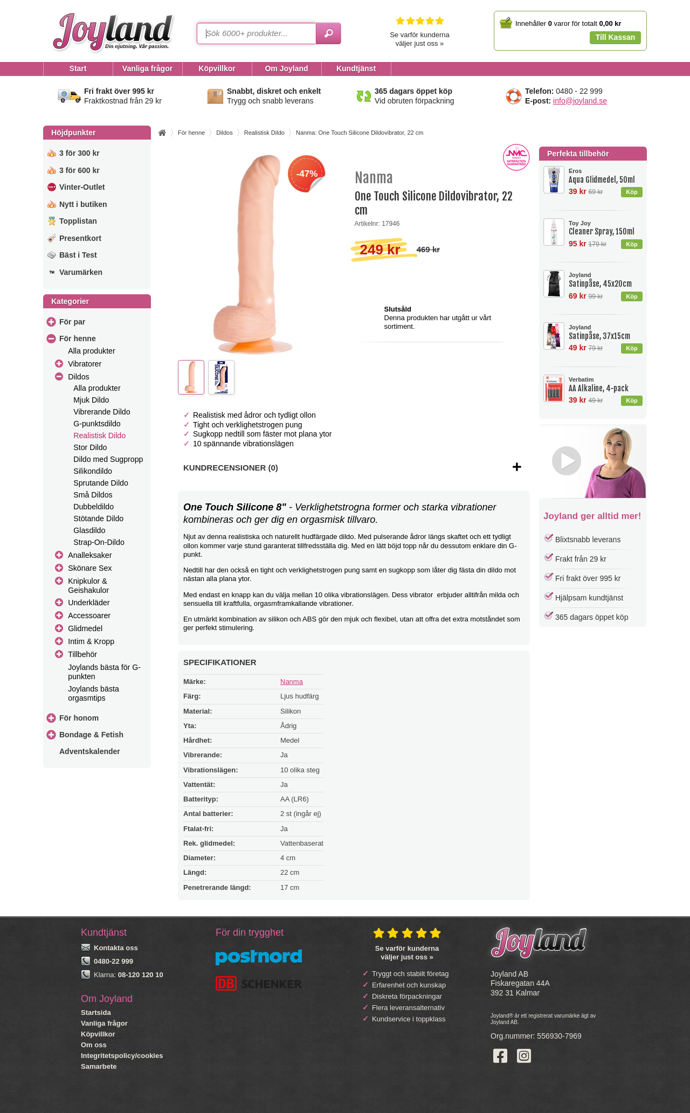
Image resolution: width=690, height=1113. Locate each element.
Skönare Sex (90, 568)
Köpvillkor (98, 1034)
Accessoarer (89, 615)
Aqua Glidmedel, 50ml (605, 176)
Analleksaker (90, 555)
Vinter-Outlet (82, 187)
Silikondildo (92, 471)
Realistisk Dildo (99, 435)
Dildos (78, 376)
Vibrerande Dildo (101, 411)
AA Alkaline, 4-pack (605, 384)
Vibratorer (84, 364)
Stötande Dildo (98, 518)
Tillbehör (82, 654)
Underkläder (88, 602)
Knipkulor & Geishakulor (88, 585)
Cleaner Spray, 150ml (605, 228)
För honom (79, 718)
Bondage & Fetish (91, 734)
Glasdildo (89, 530)
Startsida (96, 1012)
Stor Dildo (90, 447)
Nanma (291, 682)
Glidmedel (85, 628)
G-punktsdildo (96, 423)
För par (72, 321)
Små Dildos (92, 494)
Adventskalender (89, 751)
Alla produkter (91, 351)
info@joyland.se (580, 100)
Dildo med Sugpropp (108, 459)
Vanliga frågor (104, 1023)
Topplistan (78, 221)
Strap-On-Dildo (99, 542)
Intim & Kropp (91, 641)
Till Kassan (616, 37)
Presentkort (80, 238)
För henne (77, 338)
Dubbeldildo (93, 506)
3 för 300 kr (79, 153)
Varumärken (80, 272)
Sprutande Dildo (100, 483)
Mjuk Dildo (91, 400)
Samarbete (98, 1066)
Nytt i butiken (83, 204)
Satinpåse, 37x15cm (605, 332)
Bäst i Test (78, 255)
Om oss (94, 1045)
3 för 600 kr (79, 170)
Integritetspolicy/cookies (122, 1056)
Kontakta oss (116, 948)
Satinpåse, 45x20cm (605, 280)
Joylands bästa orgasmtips (93, 693)
